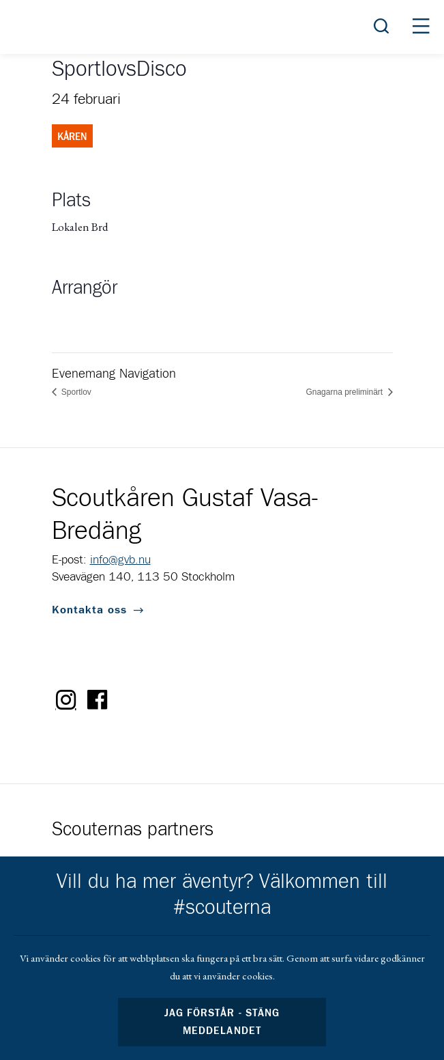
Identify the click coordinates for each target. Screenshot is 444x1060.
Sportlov (75, 392)
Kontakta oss (89, 609)
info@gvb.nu (120, 560)
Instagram (66, 700)
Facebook (97, 700)
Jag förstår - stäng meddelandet (221, 1022)
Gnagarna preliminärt (345, 392)
